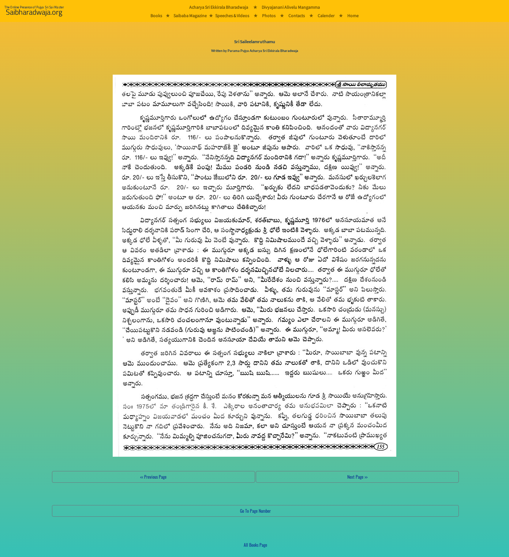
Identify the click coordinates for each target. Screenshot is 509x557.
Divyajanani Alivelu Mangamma (291, 7)
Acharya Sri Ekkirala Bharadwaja (218, 7)
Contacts (296, 15)
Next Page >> (357, 477)
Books (156, 15)
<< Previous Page (153, 477)
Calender (326, 15)
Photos (269, 15)
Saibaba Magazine (190, 15)
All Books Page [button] (255, 545)
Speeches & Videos (232, 15)
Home (353, 15)
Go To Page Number (255, 511)
